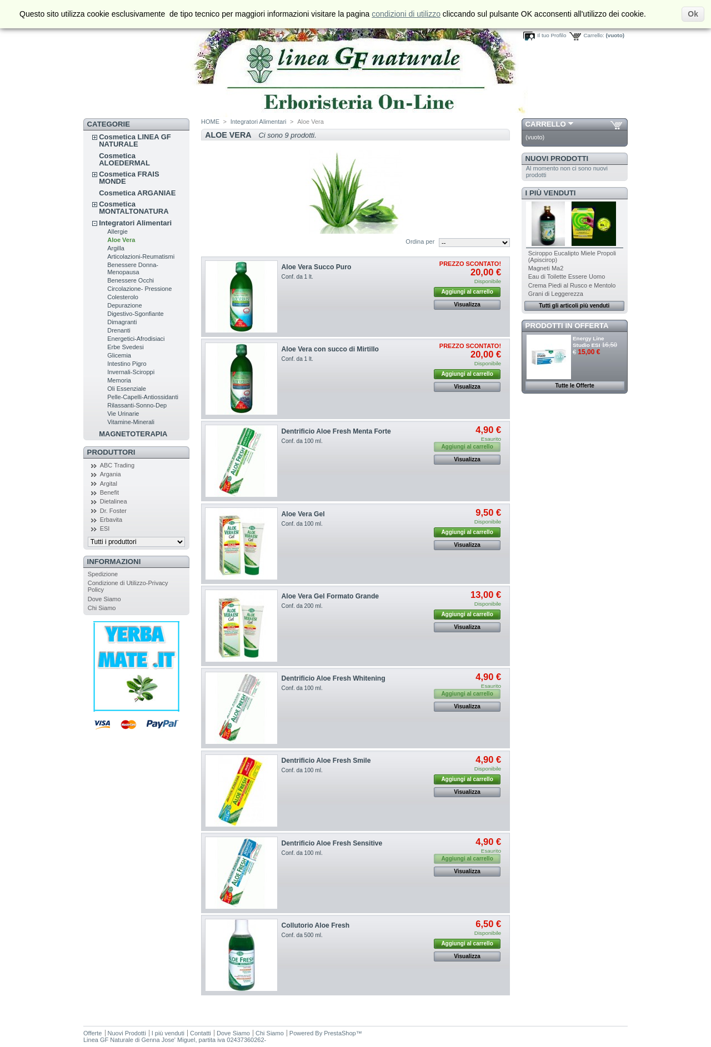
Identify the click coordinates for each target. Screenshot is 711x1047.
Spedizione (103, 574)
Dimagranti (122, 322)
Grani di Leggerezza (555, 293)
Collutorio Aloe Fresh (316, 925)
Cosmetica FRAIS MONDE (129, 177)
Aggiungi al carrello (467, 292)
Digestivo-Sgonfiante (135, 313)
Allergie (117, 231)
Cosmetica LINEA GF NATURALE (135, 140)
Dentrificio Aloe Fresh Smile (326, 760)
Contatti (200, 1033)
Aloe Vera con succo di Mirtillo (330, 349)
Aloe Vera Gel (303, 514)
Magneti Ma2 (546, 268)
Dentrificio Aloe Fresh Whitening (333, 678)
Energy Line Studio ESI (588, 341)
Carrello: (593, 35)
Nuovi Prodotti (557, 158)
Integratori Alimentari (135, 223)
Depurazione (124, 305)
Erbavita (111, 519)
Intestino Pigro (126, 363)
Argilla (115, 248)
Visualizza (467, 304)
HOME (210, 121)
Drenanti (119, 330)
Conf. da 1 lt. (297, 277)
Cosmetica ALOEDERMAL (124, 159)
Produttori (111, 452)
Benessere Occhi (130, 280)
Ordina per (419, 241)
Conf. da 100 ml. (302, 441)
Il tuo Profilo (551, 35)
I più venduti (550, 193)
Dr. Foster (113, 510)
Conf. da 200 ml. (302, 606)
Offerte (92, 1033)
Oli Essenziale (126, 388)
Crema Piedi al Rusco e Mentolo (572, 285)
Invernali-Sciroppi (130, 372)
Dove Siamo (104, 599)
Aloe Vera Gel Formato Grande (330, 596)
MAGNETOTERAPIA (133, 434)
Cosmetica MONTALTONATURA (133, 207)
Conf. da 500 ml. (302, 935)
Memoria (119, 380)
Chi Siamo (102, 608)
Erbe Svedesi (125, 347)
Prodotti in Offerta (567, 325)
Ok (693, 13)
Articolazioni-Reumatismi (140, 256)
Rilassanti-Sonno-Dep (137, 405)
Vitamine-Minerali (130, 422)
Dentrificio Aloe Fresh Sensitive (332, 843)
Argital (108, 483)
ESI (105, 528)
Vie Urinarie (123, 413)
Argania (110, 474)
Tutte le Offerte (574, 385)
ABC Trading (117, 465)
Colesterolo (122, 297)
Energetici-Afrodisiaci (135, 338)
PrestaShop (340, 1033)
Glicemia (119, 355)
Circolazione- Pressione (139, 288)
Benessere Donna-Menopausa (132, 268)
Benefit (109, 492)
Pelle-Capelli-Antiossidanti (142, 397)
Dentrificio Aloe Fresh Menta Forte (336, 431)
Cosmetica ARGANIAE (137, 193)
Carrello (545, 124)
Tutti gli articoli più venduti (574, 306)
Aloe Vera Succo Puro (317, 267)
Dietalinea (113, 501)
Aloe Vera (121, 239)
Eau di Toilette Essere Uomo (566, 276)
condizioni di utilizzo (406, 13)
